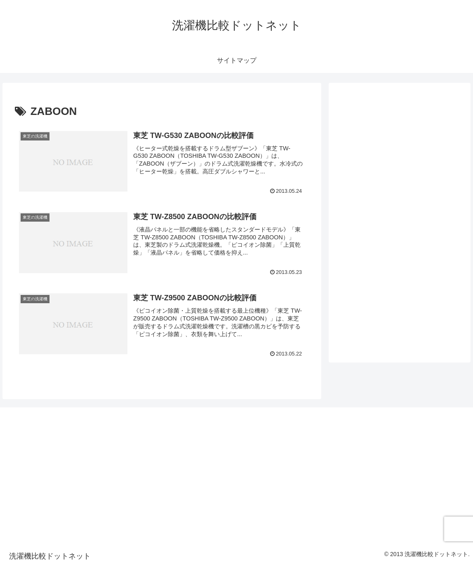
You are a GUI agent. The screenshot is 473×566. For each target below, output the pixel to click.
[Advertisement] (79, 437)
